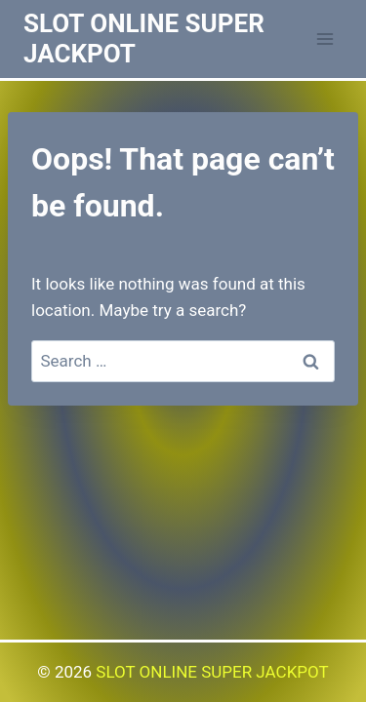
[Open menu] (324, 38)
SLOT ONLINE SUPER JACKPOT (212, 672)
